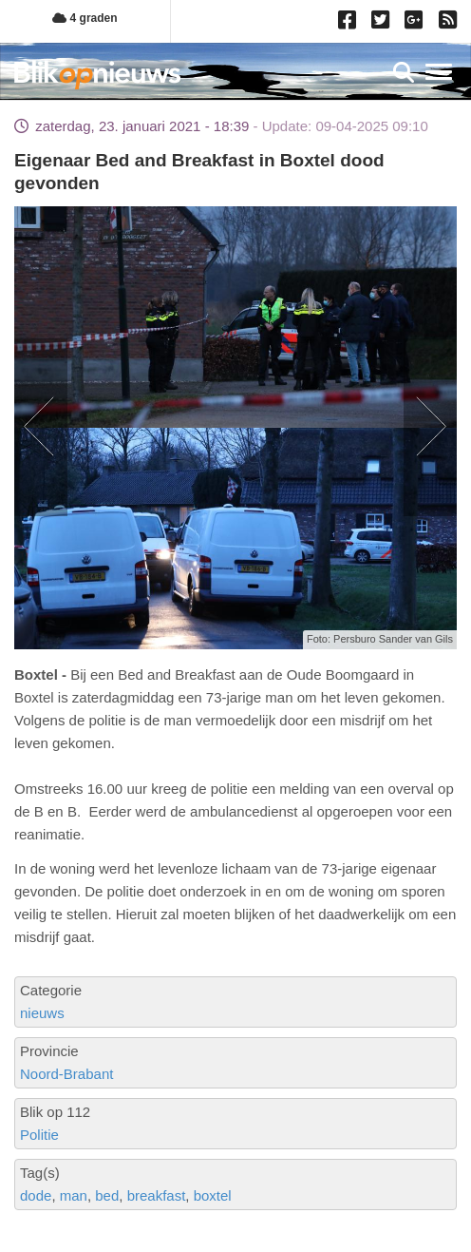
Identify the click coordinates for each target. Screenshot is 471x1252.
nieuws (42, 1013)
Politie (39, 1135)
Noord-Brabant (66, 1074)
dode (35, 1195)
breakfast (156, 1195)
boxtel (213, 1195)
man (73, 1195)
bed (107, 1195)
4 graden (84, 18)
